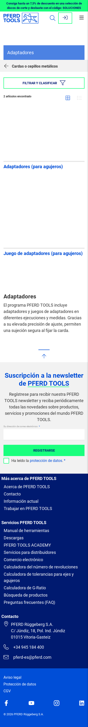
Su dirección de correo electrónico (20, 426)
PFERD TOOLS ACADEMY (27, 545)
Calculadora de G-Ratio (25, 587)
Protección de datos (19, 684)
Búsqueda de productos (25, 595)
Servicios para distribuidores (30, 552)
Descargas (14, 537)
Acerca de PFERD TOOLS (27, 486)
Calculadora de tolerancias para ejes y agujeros (39, 577)
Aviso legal (12, 677)
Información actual (21, 501)
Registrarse (44, 450)
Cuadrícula (68, 98)
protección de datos (46, 460)
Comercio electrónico (23, 559)
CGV (7, 691)
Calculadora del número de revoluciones (41, 566)
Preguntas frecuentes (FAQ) (29, 602)
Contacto (12, 493)
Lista (79, 98)
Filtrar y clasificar (44, 83)
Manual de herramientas (26, 530)
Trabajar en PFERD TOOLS (28, 508)
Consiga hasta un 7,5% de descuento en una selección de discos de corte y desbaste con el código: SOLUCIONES (44, 6)
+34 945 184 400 (23, 647)
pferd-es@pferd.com (27, 657)
